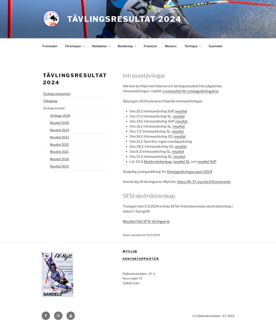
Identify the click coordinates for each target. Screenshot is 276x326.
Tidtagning (50, 101)
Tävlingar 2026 (60, 115)
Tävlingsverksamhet (56, 93)
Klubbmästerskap (158, 162)
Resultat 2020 (59, 159)
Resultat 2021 (59, 151)
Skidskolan (101, 46)
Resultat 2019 (59, 166)
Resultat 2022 (59, 144)
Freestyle (150, 46)
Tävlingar (193, 46)
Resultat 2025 (59, 122)
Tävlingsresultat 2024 (124, 19)
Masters (170, 46)
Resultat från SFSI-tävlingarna (146, 221)
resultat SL (181, 162)
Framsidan (49, 46)
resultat (181, 111)
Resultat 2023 (59, 137)
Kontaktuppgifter (141, 258)
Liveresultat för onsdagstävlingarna (190, 91)
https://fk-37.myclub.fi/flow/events (204, 182)
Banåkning (127, 46)
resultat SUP (206, 162)
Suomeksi (215, 46)
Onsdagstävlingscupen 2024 (189, 172)
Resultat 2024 (59, 130)
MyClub (130, 251)
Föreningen (75, 46)
